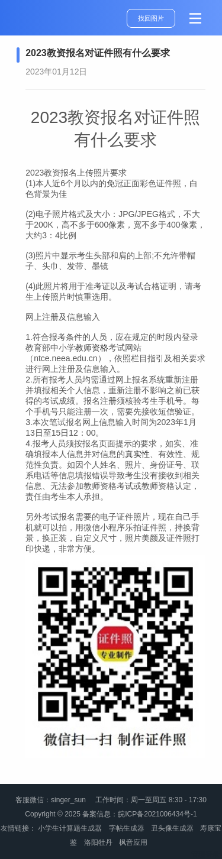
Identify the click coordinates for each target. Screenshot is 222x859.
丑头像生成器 (172, 828)
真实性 (137, 454)
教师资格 (91, 347)
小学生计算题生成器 (70, 828)
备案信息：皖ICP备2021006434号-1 (139, 814)
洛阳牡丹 (98, 842)
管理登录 (205, 854)
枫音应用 (133, 842)
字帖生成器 (126, 828)
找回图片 (151, 18)
